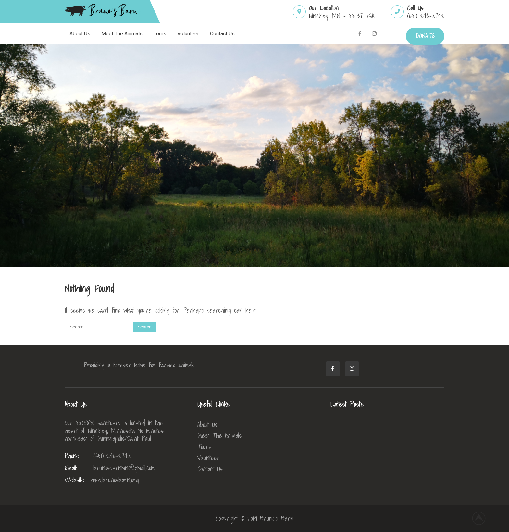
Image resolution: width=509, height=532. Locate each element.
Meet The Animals (122, 34)
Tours (160, 34)
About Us (79, 34)
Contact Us (222, 34)
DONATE (425, 36)
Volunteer (188, 34)
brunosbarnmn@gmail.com (110, 468)
